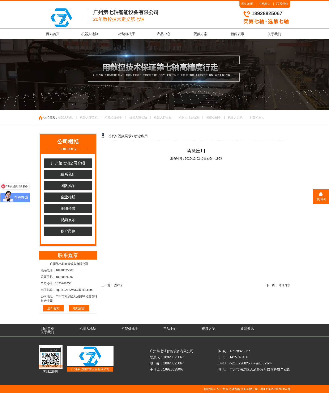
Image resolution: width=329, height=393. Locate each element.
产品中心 (163, 34)
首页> (112, 136)
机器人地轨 (89, 34)
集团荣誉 (68, 208)
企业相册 (68, 197)
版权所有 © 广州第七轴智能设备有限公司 (231, 389)
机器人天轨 (235, 117)
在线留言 (265, 3)
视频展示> (125, 136)
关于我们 (274, 34)
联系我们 (282, 3)
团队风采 (68, 186)
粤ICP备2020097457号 (275, 389)
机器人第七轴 (138, 117)
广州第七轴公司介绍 (68, 163)
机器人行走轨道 (189, 117)
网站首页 (53, 34)
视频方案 (200, 34)
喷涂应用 (141, 136)
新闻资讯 (237, 34)
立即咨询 (53, 308)
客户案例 (68, 231)
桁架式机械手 (113, 117)
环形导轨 (284, 285)
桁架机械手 (126, 34)
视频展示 (68, 220)
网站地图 (247, 3)
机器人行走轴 (163, 117)
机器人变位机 (89, 117)
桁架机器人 (257, 117)
